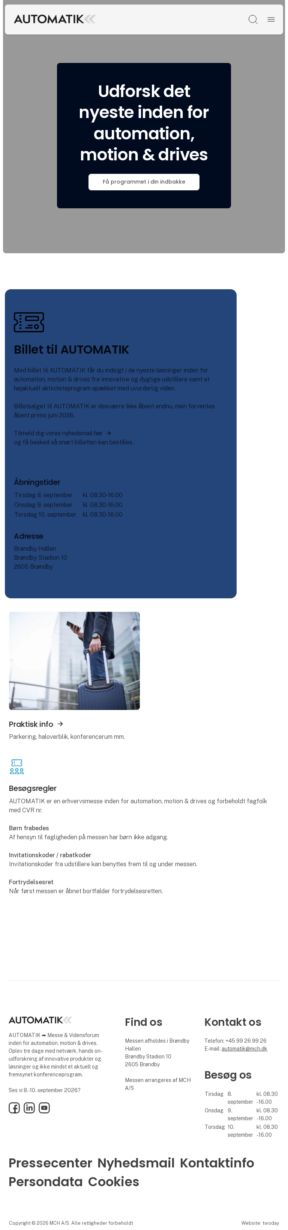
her (98, 433)
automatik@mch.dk (244, 1049)
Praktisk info (31, 724)
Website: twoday (260, 1223)
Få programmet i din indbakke (144, 181)
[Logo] (77, 19)
